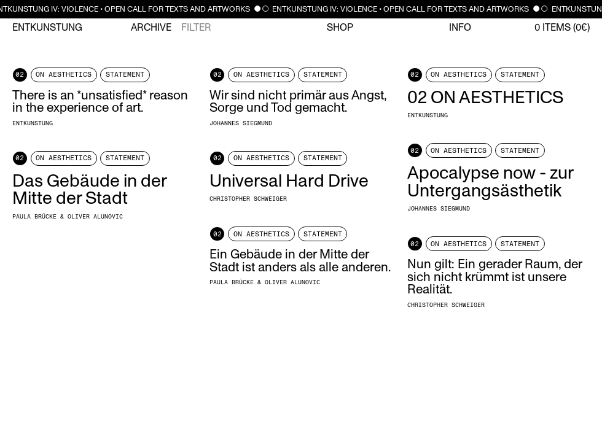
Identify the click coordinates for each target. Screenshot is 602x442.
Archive (151, 28)
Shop (340, 28)
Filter (196, 28)
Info (460, 28)
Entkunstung (47, 28)
